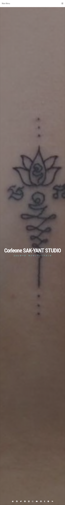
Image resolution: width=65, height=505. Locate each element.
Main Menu (32, 3)
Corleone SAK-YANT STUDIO (32, 250)
